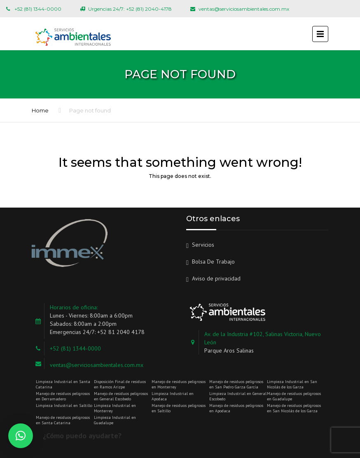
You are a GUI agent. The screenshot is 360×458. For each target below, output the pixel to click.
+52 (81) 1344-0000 (75, 348)
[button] (20, 435)
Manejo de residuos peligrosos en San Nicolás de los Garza (294, 408)
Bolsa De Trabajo (213, 261)
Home (40, 110)
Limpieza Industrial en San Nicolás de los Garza (292, 384)
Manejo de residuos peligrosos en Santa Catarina (63, 420)
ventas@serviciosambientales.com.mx (96, 365)
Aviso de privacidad (216, 278)
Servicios (203, 244)
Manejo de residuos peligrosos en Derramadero (63, 396)
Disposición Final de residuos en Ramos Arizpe (120, 384)
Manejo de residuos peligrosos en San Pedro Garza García (236, 384)
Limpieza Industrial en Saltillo (64, 405)
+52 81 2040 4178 (121, 332)
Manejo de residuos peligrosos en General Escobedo (121, 396)
